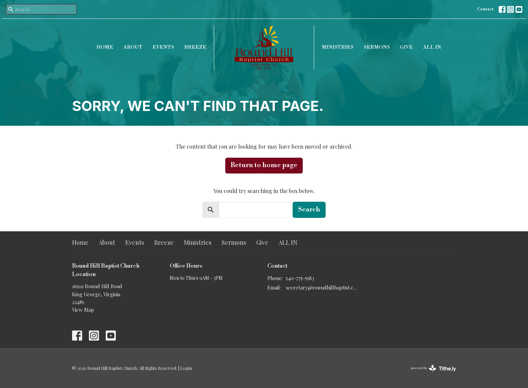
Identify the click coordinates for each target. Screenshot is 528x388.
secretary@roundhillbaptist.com (322, 287)
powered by (433, 368)
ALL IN (432, 47)
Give (406, 47)
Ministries (338, 47)
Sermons (377, 47)
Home (104, 47)
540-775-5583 (300, 278)
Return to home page (264, 165)
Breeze (195, 47)
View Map (83, 309)
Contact (485, 9)
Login (186, 368)
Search (309, 209)
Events (163, 47)
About (132, 47)
